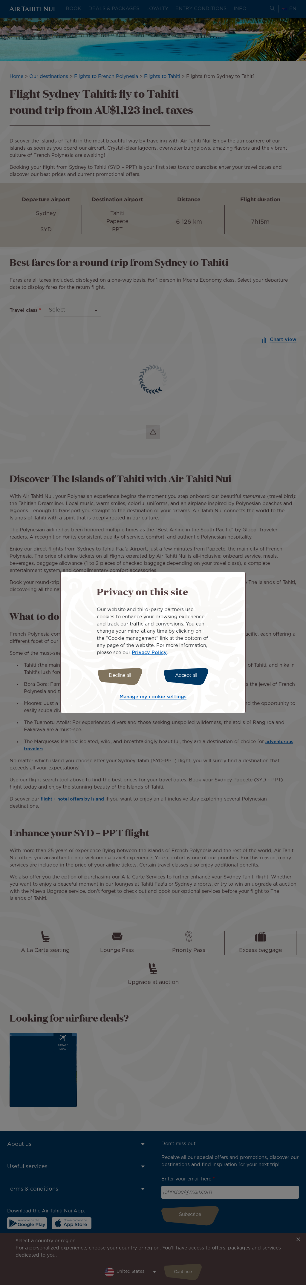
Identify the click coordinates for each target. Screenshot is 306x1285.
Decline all (118, 675)
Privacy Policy (149, 652)
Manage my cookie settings (153, 698)
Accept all (188, 675)
